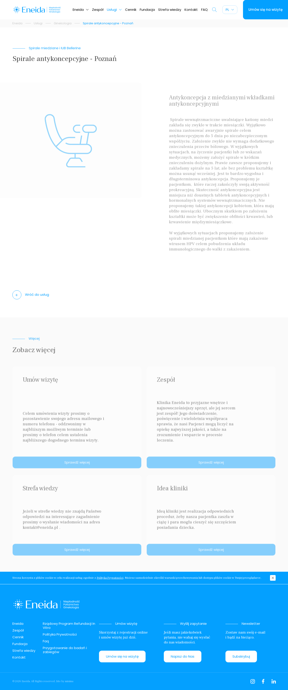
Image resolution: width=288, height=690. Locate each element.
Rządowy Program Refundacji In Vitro (69, 625)
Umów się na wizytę (122, 656)
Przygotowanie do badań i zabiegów (65, 649)
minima (69, 681)
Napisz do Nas (182, 656)
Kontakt (191, 9)
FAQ (204, 9)
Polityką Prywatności (110, 578)
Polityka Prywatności (60, 634)
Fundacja (147, 9)
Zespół (98, 9)
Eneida (81, 9)
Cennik (130, 9)
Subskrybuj (241, 656)
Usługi (114, 9)
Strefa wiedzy (169, 9)
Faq (46, 641)
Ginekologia (63, 23)
